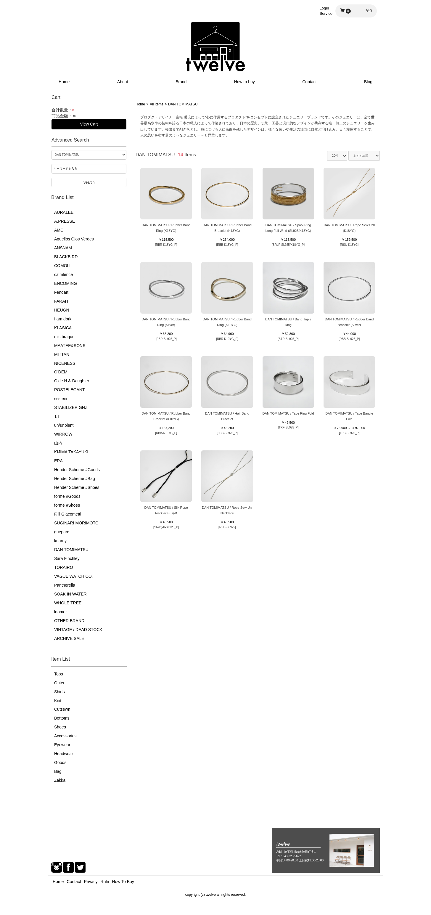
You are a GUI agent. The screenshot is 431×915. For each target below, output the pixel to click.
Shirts (59, 691)
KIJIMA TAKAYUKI (71, 452)
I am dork (62, 319)
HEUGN (61, 310)
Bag (58, 771)
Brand (181, 81)
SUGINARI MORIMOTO (76, 523)
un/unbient (63, 425)
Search (88, 182)
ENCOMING (65, 283)
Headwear (63, 753)
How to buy (244, 81)
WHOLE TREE (67, 603)
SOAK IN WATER (70, 594)
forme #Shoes (67, 505)
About (122, 81)
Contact (309, 81)
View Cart (89, 124)
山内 (58, 443)
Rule (105, 881)
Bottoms (61, 718)
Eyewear (62, 744)
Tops (58, 674)
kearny (60, 540)
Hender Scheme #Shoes (76, 487)
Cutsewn (62, 709)
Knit (57, 700)
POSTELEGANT (69, 389)
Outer (59, 682)
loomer (60, 611)
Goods (60, 762)
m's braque (64, 336)
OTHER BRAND (69, 620)
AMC (58, 230)
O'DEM (60, 372)
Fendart (61, 292)
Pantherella (64, 585)
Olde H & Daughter (71, 380)
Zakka (59, 780)
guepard (61, 531)
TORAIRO (63, 567)
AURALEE (63, 212)
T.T (57, 416)
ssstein (60, 398)
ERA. (59, 460)
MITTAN (61, 354)
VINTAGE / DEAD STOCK (78, 629)
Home (64, 81)
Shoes (60, 727)
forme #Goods (67, 496)
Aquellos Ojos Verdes (74, 239)
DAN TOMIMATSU (71, 549)
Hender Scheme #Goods (77, 469)
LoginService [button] (326, 11)
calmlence (63, 274)
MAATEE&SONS (70, 345)
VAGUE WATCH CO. (73, 576)
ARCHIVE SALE (69, 638)
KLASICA (63, 327)
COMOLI (62, 265)
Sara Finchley (67, 558)
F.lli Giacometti (67, 514)
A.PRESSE (64, 221)
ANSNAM (63, 247)
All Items (156, 104)
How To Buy (123, 881)
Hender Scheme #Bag (74, 478)
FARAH (61, 301)
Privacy (91, 881)
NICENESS (64, 363)
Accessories (65, 735)
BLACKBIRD (66, 256)
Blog (368, 81)
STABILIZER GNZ (71, 407)
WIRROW (63, 434)
